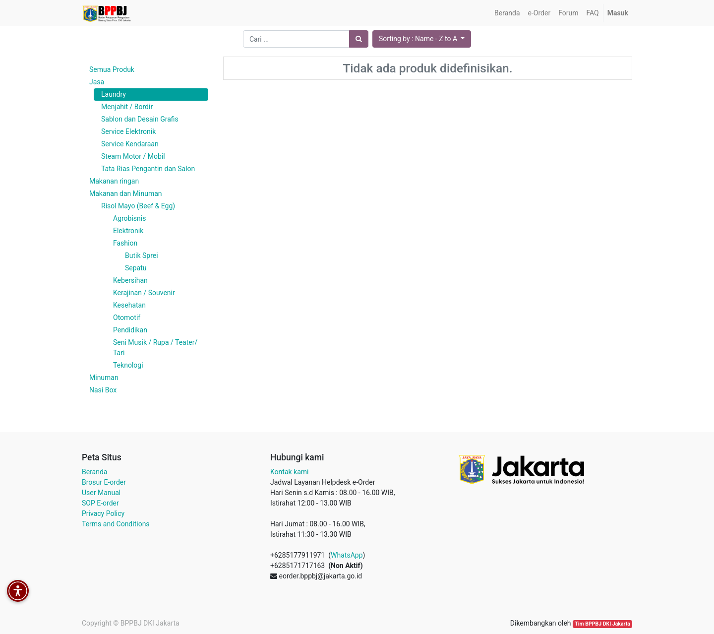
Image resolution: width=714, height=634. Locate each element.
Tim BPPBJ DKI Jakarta (602, 624)
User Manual (101, 493)
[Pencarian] (358, 39)
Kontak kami (289, 472)
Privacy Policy (103, 513)
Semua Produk (111, 69)
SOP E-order (100, 503)
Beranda (94, 472)
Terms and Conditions (116, 524)
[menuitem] (507, 13)
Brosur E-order (104, 482)
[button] (421, 39)
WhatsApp (346, 555)
